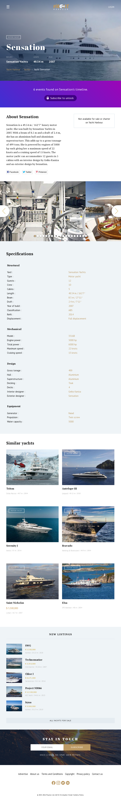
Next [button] (116, 211)
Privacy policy (83, 773)
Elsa (64, 602)
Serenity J (12, 545)
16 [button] (77, 236)
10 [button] (60, 236)
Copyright (70, 773)
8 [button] (55, 236)
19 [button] (86, 236)
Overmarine (30, 667)
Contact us (97, 773)
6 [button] (49, 236)
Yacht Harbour (61, 7)
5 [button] (46, 236)
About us (34, 773)
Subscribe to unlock (62, 98)
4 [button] (43, 236)
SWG (28, 645)
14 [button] (72, 236)
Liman (8, 613)
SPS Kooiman (67, 608)
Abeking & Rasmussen (70, 550)
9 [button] (58, 236)
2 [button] (38, 236)
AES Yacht (29, 695)
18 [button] (83, 236)
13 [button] (69, 236)
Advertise (23, 773)
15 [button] (75, 236)
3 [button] (41, 236)
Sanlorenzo (29, 681)
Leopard (65, 493)
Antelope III (69, 488)
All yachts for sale (60, 720)
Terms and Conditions (52, 773)
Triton (10, 488)
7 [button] (52, 236)
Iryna (28, 702)
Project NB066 (33, 688)
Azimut (28, 653)
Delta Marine (11, 493)
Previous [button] (4, 211)
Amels (8, 550)
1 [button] (35, 236)
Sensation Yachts (17, 61)
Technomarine (33, 659)
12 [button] (66, 236)
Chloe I (29, 673)
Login (111, 7)
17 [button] (80, 236)
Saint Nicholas (15, 602)
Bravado (67, 545)
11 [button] (63, 236)
